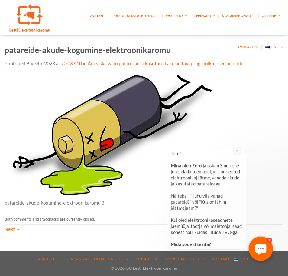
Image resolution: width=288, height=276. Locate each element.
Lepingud (204, 15)
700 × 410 (71, 63)
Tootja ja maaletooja (135, 15)
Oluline (271, 15)
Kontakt (247, 47)
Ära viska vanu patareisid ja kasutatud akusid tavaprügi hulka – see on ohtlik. (167, 63)
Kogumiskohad (238, 15)
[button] (261, 249)
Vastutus (176, 15)
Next (13, 229)
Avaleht (97, 16)
